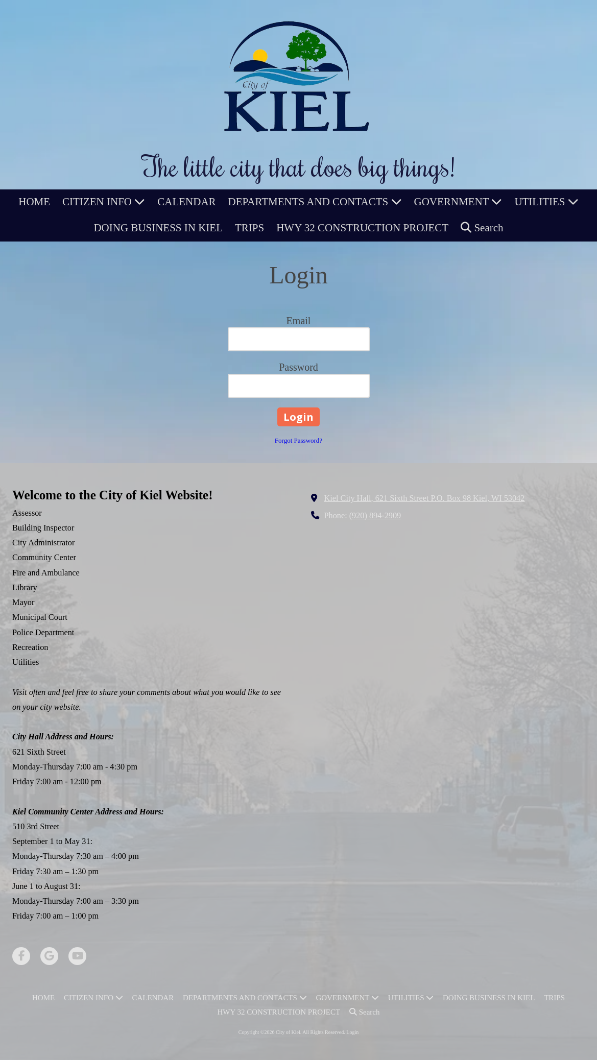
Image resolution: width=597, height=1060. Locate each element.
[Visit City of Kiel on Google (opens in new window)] (49, 956)
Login (352, 1032)
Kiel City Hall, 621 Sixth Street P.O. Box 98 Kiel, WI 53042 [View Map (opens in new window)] (424, 498)
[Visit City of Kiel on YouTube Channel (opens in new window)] (77, 956)
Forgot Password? (298, 440)
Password (298, 367)
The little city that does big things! (298, 166)
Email (298, 320)
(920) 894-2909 (375, 515)
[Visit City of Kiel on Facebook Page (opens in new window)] (21, 956)
